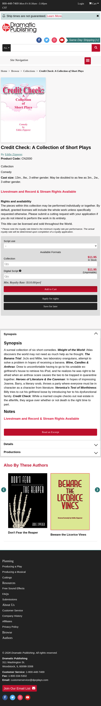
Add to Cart (50, 289)
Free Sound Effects (13, 588)
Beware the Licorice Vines (68, 534)
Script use (9, 241)
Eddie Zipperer (13, 154)
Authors (7, 638)
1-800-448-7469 (35, 671)
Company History (12, 615)
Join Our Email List (19, 688)
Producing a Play (12, 566)
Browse (15, 70)
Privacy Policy (10, 626)
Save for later (50, 306)
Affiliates (7, 621)
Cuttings (7, 577)
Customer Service (12, 610)
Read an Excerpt (50, 432)
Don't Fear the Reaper (23, 532)
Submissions (9, 599)
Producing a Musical (14, 571)
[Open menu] (88, 60)
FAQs (5, 593)
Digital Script (12, 270)
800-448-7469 (10, 3)
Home (4, 70)
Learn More (54, 16)
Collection (9, 258)
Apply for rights (50, 298)
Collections (29, 70)
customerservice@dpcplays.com (29, 679)
